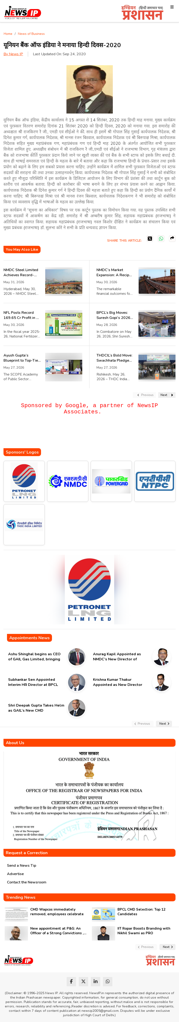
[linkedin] (95, 981)
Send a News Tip (21, 865)
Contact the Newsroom (26, 882)
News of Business (31, 34)
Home (8, 34)
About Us (15, 743)
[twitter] (83, 981)
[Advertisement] (88, 434)
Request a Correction (27, 853)
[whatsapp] (107, 981)
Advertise (15, 873)
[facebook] (71, 981)
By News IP (13, 54)
